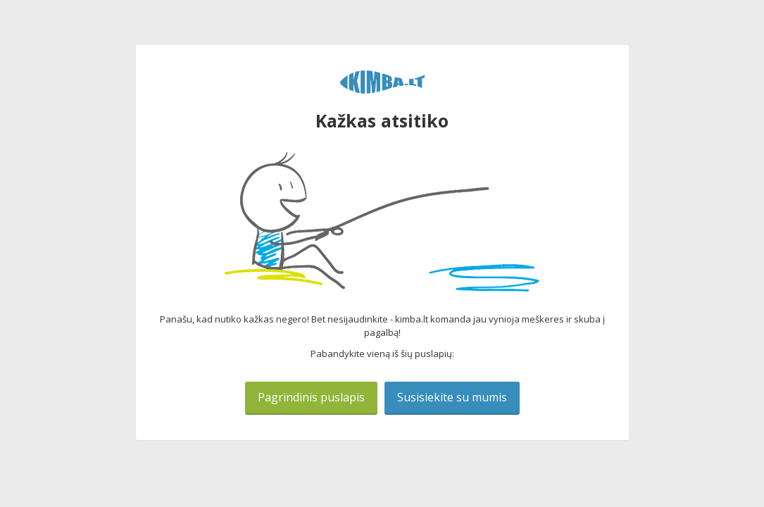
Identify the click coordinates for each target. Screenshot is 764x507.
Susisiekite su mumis (452, 397)
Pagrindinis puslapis (311, 397)
